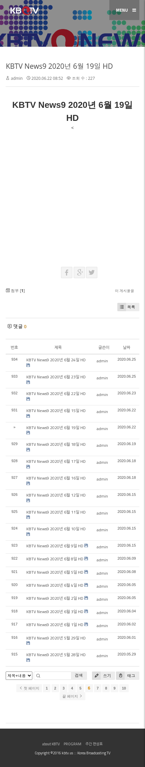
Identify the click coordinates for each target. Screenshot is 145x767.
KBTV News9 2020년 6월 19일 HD (59, 66)
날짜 (126, 347)
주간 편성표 (94, 744)
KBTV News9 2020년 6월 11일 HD (56, 512)
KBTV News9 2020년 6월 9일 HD (54, 546)
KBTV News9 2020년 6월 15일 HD (56, 410)
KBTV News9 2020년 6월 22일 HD (56, 393)
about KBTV (51, 744)
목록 (126, 307)
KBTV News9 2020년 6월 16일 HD (56, 478)
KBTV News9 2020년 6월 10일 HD (56, 529)
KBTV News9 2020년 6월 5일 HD (54, 572)
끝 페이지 (72, 696)
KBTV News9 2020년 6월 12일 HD (56, 495)
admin (17, 78)
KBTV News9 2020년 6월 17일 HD (56, 461)
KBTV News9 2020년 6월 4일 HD (54, 585)
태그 (125, 676)
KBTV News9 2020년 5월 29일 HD (56, 638)
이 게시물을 (124, 290)
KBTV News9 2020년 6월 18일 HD (56, 444)
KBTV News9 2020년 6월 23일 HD (56, 377)
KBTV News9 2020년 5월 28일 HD (56, 654)
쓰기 (101, 676)
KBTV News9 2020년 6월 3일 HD (54, 611)
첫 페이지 (29, 688)
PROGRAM (72, 744)
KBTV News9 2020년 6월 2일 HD (54, 598)
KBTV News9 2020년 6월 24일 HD (56, 360)
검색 (79, 675)
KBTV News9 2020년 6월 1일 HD (54, 624)
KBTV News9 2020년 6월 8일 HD (54, 559)
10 (124, 688)
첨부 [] (15, 291)
